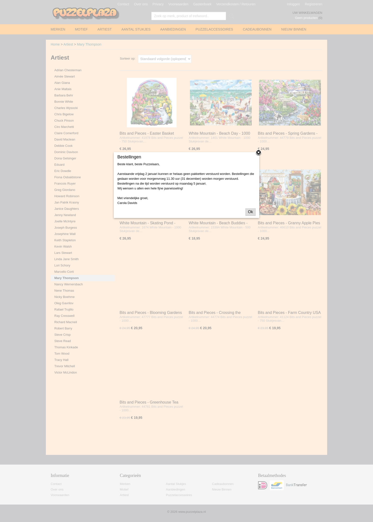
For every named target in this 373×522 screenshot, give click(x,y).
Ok (250, 212)
